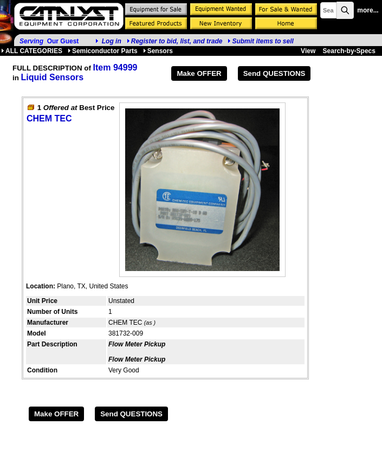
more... (367, 10)
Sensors (158, 51)
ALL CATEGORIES (31, 51)
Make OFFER (199, 73)
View (308, 51)
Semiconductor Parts (103, 51)
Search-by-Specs (349, 51)
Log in (111, 41)
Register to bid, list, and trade (177, 41)
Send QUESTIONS (274, 73)
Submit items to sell (260, 41)
